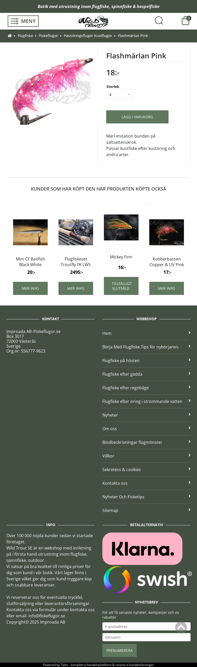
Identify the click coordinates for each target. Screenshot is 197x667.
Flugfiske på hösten (146, 360)
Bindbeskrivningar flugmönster (146, 442)
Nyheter (146, 415)
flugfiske (100, 6)
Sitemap (146, 510)
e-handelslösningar (140, 665)
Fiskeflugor (48, 35)
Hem (146, 333)
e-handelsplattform (98, 665)
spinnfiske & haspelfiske (135, 6)
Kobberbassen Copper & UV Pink (167, 261)
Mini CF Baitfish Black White (30, 261)
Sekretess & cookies (146, 469)
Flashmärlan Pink (133, 35)
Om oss (146, 428)
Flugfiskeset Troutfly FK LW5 (76, 261)
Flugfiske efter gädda (146, 374)
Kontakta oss (146, 483)
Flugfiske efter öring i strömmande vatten (146, 401)
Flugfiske (25, 35)
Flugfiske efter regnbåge (146, 388)
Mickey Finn (121, 257)
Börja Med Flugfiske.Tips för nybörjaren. (146, 347)
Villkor (146, 456)
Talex (64, 665)
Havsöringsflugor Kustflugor (88, 35)
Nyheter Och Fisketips (146, 497)
